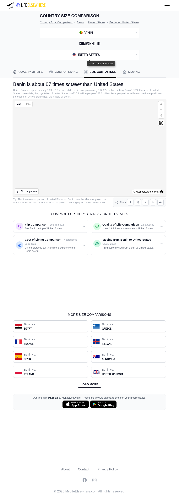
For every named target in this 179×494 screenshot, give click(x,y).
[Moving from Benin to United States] (128, 245)
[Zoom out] (161, 110)
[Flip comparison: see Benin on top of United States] (50, 226)
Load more (89, 384)
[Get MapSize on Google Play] (103, 404)
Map (19, 104)
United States (56, 199)
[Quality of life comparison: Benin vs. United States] (128, 226)
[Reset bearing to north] (161, 115)
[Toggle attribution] (161, 191)
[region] (89, 147)
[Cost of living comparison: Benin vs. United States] (50, 245)
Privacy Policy (107, 469)
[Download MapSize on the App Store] (75, 404)
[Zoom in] (161, 104)
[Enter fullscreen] (161, 123)
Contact (83, 469)
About (65, 469)
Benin (71, 199)
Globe (27, 104)
